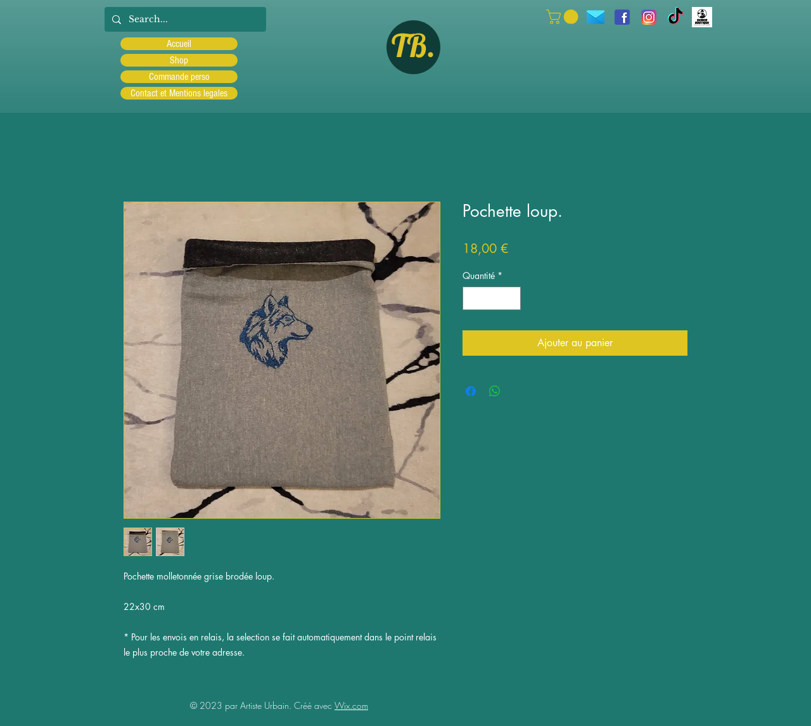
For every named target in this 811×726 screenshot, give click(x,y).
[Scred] (702, 17)
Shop (179, 60)
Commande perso (179, 76)
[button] (564, 17)
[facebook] (622, 17)
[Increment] (511, 298)
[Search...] (184, 19)
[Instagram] (649, 17)
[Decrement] (472, 298)
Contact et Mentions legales (179, 93)
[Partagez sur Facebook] (470, 391)
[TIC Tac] (675, 17)
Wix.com (351, 705)
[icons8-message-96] (595, 17)
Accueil (179, 43)
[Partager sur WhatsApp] (494, 391)
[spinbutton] (491, 298)
